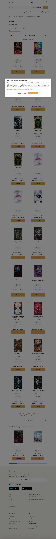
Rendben (33, 92)
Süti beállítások (22, 93)
